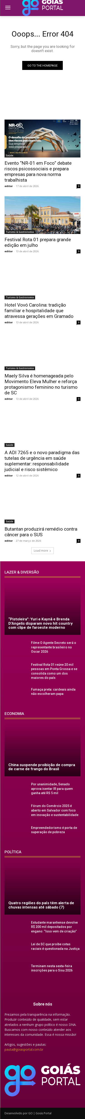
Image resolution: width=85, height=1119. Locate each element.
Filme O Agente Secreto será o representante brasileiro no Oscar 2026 (53, 647)
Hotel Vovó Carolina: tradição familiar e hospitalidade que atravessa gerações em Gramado (39, 310)
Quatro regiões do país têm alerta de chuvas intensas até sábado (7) (41, 905)
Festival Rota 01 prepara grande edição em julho (38, 242)
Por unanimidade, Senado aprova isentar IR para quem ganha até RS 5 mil (52, 788)
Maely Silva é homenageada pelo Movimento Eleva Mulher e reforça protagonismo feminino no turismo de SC (41, 384)
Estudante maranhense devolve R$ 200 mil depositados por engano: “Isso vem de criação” (54, 927)
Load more (42, 551)
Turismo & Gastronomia (20, 232)
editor (9, 186)
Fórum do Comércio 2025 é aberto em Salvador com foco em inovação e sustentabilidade (54, 810)
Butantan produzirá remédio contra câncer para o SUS (41, 531)
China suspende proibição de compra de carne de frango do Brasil (41, 767)
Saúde (9, 155)
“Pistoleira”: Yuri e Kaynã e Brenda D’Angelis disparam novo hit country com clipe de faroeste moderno (40, 623)
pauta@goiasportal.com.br (24, 1049)
